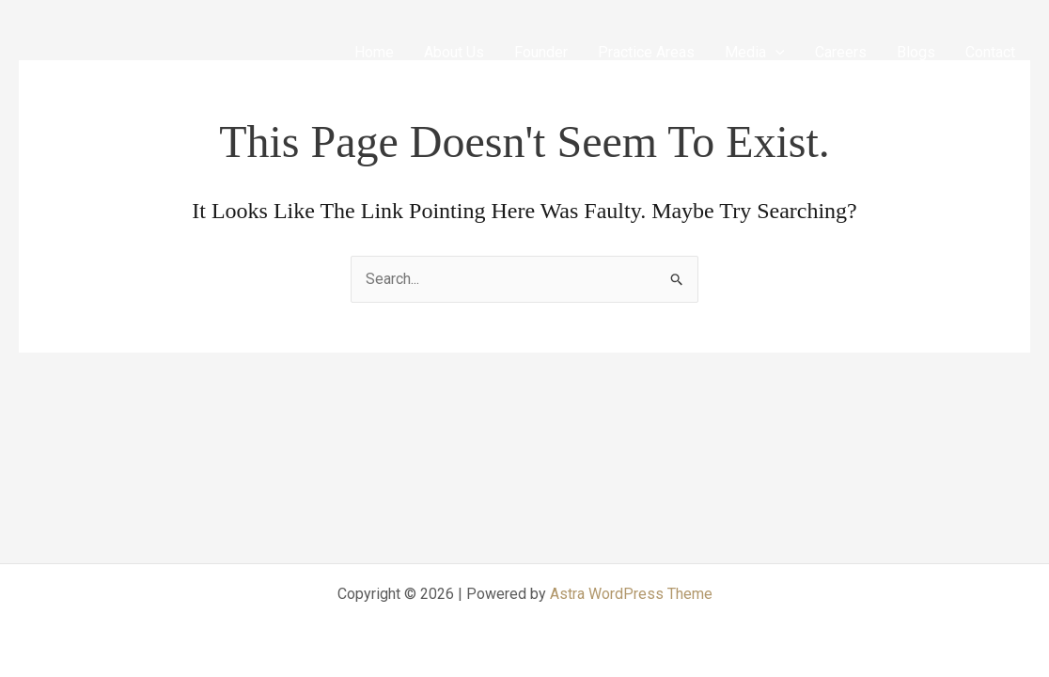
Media (755, 52)
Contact (990, 52)
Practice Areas (646, 52)
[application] (775, 52)
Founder (541, 52)
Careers (841, 52)
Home (374, 52)
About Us (454, 52)
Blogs (916, 52)
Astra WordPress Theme (631, 594)
